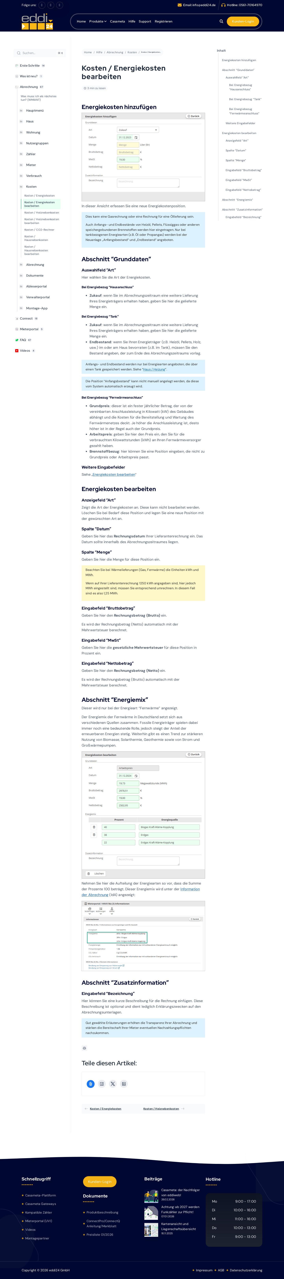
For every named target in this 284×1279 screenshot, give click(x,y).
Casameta (117, 21)
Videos (30, 1231)
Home (81, 21)
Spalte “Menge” (236, 160)
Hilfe (132, 21)
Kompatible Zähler (38, 1214)
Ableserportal (36, 286)
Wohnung (33, 132)
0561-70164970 (250, 5)
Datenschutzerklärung (246, 1270)
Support (145, 21)
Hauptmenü (35, 110)
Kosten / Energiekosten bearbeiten (39, 204)
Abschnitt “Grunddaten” (238, 70)
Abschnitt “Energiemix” (237, 199)
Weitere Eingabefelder (240, 123)
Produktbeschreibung (102, 1215)
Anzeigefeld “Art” (237, 140)
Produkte (96, 21)
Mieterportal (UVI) (38, 1223)
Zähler (31, 154)
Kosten (31, 187)
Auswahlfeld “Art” (237, 77)
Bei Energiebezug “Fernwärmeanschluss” (244, 111)
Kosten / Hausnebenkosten (36, 238)
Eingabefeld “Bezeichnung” (244, 217)
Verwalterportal (38, 297)
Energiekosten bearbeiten (114, 474)
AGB (221, 1270)
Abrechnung (35, 265)
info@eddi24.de (204, 5)
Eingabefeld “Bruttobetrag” (244, 170)
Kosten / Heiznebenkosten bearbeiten (41, 221)
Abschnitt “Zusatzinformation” (242, 209)
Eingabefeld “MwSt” (239, 180)
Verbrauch (34, 176)
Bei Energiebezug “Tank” (245, 99)
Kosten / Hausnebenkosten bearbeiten (36, 250)
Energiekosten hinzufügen (239, 60)
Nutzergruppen (37, 143)
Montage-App (37, 308)
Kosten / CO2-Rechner (39, 229)
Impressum (204, 1270)
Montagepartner (37, 1240)
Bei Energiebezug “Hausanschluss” (240, 87)
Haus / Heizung (154, 369)
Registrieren (164, 21)
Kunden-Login (99, 1183)
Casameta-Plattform (40, 1197)
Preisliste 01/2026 (100, 1237)
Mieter (31, 165)
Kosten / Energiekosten (39, 195)
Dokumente (34, 275)
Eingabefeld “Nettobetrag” (243, 190)
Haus (30, 121)
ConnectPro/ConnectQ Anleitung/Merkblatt (103, 1226)
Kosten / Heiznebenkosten (41, 212)
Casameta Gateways (40, 1205)
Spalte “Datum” (236, 150)
